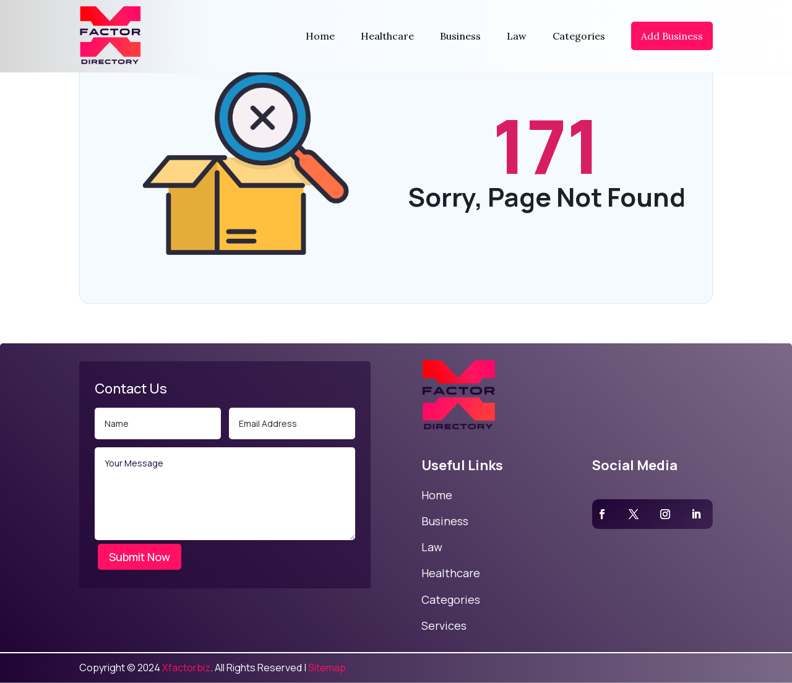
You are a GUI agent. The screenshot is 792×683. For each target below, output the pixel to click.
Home (320, 36)
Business (460, 36)
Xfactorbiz (186, 667)
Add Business (672, 36)
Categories (579, 36)
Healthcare (387, 36)
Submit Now (139, 556)
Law (517, 36)
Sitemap (327, 667)
